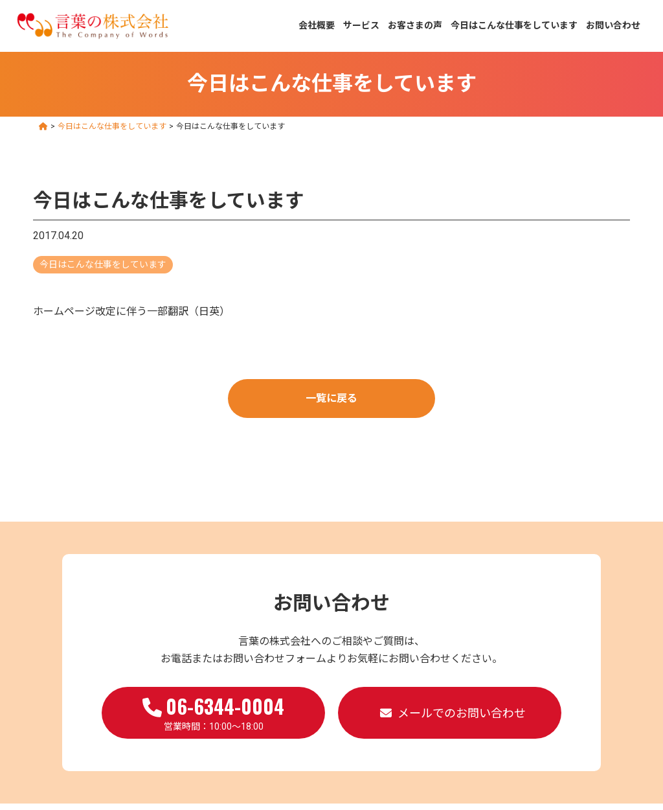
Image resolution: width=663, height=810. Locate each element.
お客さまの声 (415, 25)
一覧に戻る (331, 398)
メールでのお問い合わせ (462, 713)
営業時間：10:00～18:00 (213, 711)
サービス (361, 25)
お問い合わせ (613, 25)
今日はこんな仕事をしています (514, 25)
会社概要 (316, 25)
